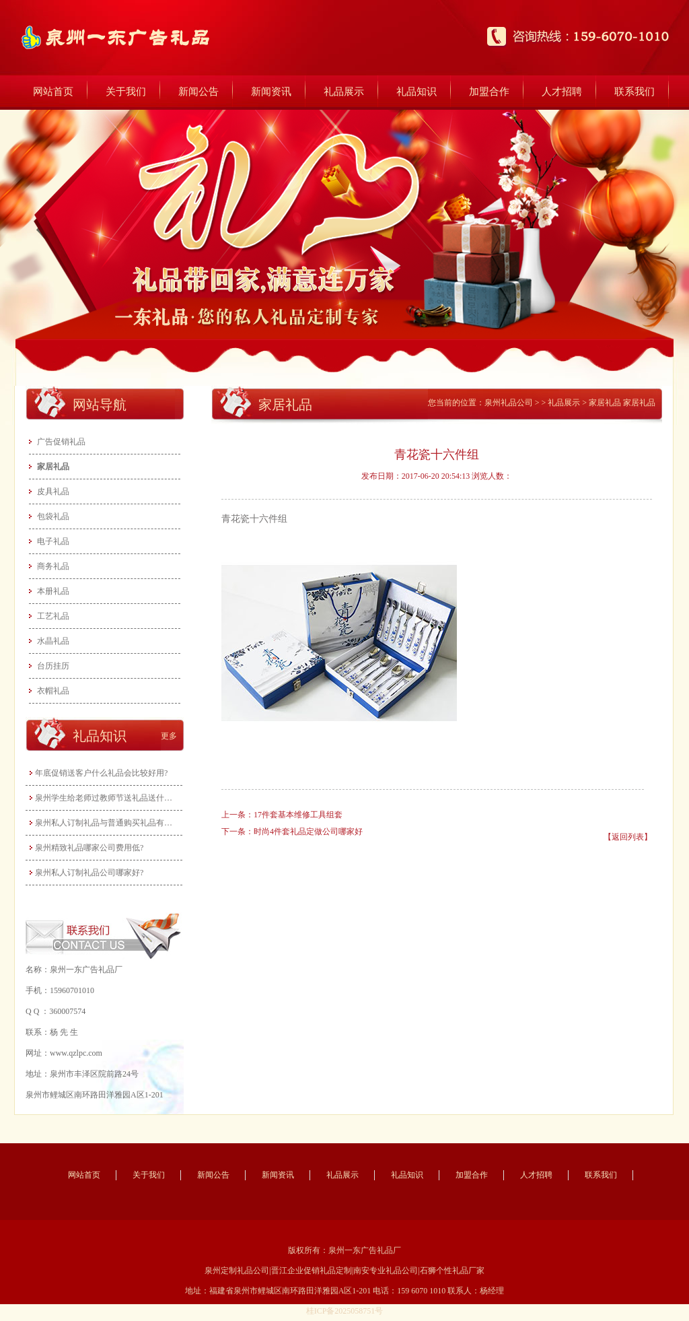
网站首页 (53, 91)
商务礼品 (53, 566)
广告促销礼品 (61, 441)
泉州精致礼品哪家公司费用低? (89, 847)
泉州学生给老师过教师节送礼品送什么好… (105, 798)
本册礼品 (53, 591)
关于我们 (126, 91)
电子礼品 (53, 541)
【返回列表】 (628, 837)
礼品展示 (344, 91)
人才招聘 (562, 91)
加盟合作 (489, 91)
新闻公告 (198, 91)
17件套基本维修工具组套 (298, 814)
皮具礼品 (53, 491)
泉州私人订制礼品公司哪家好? (89, 872)
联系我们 (634, 91)
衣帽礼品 (53, 691)
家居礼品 (53, 466)
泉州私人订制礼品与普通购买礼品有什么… (105, 822)
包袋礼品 (53, 516)
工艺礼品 (53, 616)
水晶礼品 (53, 641)
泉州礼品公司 (508, 402)
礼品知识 (416, 91)
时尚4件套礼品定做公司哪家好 (308, 831)
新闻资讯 (271, 91)
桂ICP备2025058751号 (345, 1311)
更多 (169, 736)
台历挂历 (53, 666)
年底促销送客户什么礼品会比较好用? (101, 773)
